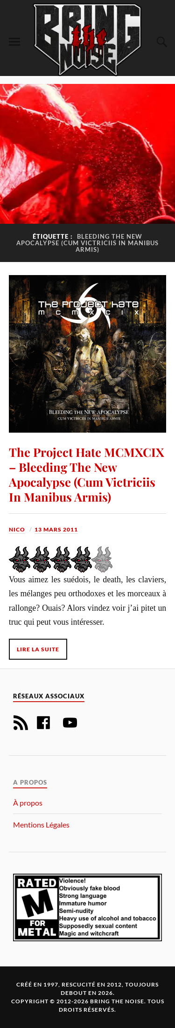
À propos (27, 802)
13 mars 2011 (56, 529)
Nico (17, 529)
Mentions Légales (41, 824)
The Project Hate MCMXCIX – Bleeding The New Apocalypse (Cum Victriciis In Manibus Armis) (86, 474)
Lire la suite (38, 649)
